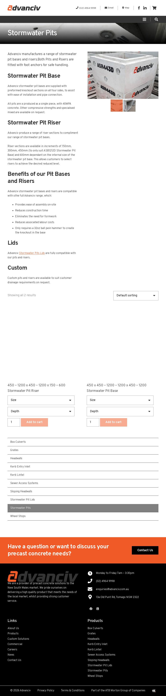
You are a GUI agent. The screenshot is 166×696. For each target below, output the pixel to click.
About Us (13, 628)
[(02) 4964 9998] (92, 581)
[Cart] (154, 8)
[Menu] (144, 19)
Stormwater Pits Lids (32, 253)
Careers (12, 649)
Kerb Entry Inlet (97, 644)
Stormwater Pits (98, 670)
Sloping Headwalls (98, 660)
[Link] (24, 7)
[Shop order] (135, 295)
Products (13, 633)
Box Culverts (95, 628)
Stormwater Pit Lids (100, 665)
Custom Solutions (18, 639)
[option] (123, 75)
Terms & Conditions (73, 690)
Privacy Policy (45, 690)
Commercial (15, 644)
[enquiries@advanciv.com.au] (92, 589)
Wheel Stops (95, 676)
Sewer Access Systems (101, 655)
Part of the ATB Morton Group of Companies (118, 690)
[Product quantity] (14, 422)
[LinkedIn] (145, 8)
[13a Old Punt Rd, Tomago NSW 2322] (92, 597)
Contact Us (14, 660)
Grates (92, 633)
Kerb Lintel (94, 649)
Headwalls (93, 639)
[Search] (156, 19)
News (11, 655)
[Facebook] (139, 8)
